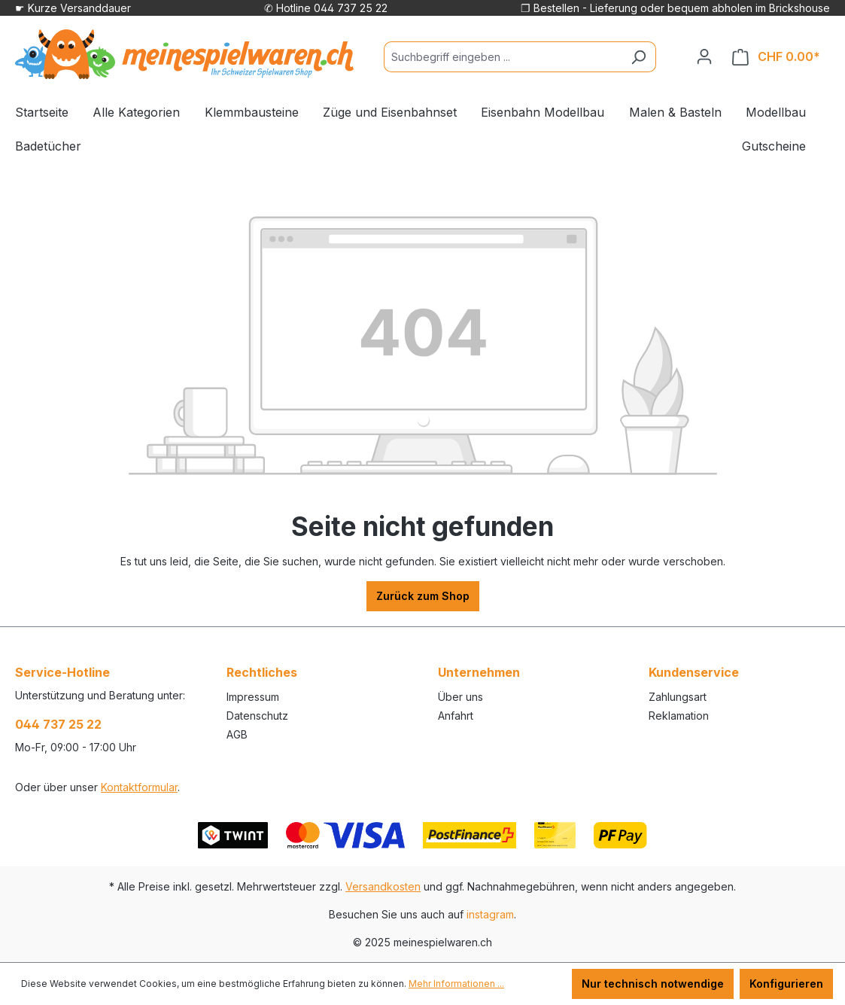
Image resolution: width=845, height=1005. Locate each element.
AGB (237, 734)
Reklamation (679, 715)
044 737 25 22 (58, 724)
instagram (490, 914)
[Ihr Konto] (704, 56)
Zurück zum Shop (423, 595)
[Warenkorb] (776, 56)
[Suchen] (638, 56)
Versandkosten (383, 886)
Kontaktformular (139, 787)
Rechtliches (261, 672)
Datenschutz (257, 715)
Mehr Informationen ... (456, 983)
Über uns (460, 696)
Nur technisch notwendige (653, 983)
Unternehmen (479, 672)
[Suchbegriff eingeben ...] (503, 56)
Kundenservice (694, 672)
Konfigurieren (786, 983)
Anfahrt (455, 715)
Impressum (252, 696)
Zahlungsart (678, 696)
